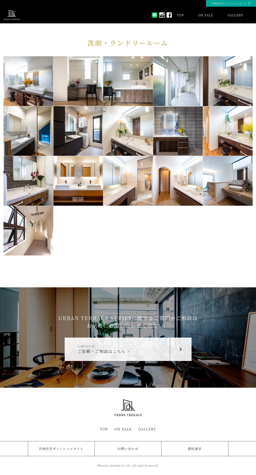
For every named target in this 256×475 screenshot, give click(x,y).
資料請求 (195, 448)
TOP (180, 15)
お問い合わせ (127, 448)
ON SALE (123, 429)
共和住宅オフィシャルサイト (61, 448)
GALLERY (235, 15)
